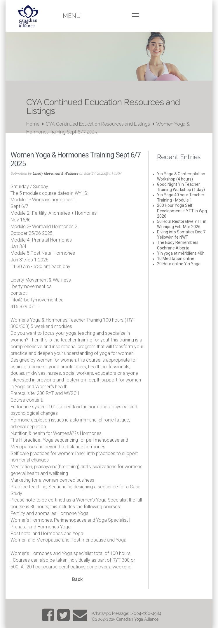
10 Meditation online (175, 258)
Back (77, 579)
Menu (72, 15)
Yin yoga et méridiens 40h (181, 253)
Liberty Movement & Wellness (55, 173)
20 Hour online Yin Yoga (178, 263)
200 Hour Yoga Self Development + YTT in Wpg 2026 (182, 210)
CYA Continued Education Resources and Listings (98, 124)
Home (32, 124)
